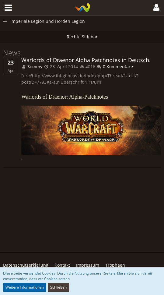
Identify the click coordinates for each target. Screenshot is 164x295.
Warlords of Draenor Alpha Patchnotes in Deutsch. (86, 60)
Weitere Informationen (24, 287)
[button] (8, 7)
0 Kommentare (115, 66)
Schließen (58, 287)
